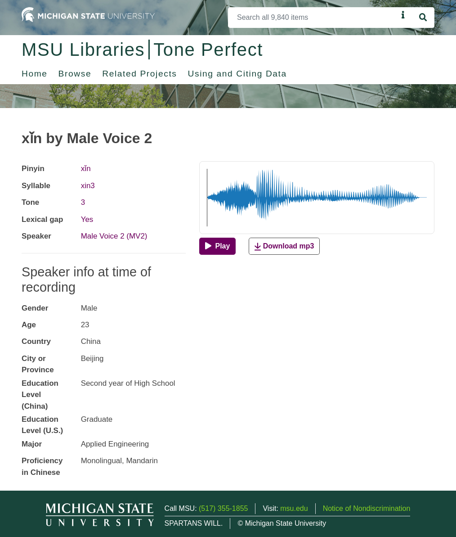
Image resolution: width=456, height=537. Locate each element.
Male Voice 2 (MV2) (114, 236)
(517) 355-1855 (223, 508)
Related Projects (139, 73)
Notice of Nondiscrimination (367, 508)
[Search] (313, 17)
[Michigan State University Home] (88, 14)
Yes (87, 219)
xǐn (86, 168)
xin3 (88, 185)
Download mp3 (284, 246)
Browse (75, 73)
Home (35, 73)
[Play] (217, 246)
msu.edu (294, 508)
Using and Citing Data (237, 73)
